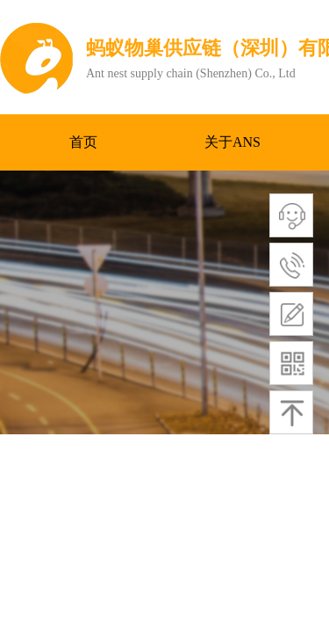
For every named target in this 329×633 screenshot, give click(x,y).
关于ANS (232, 142)
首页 (83, 142)
